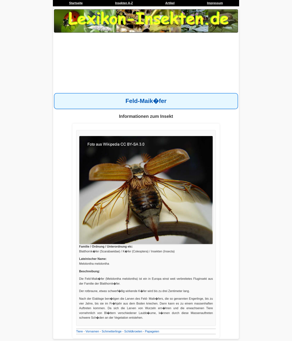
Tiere (79, 331)
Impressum (215, 3)
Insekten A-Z (124, 3)
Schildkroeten (133, 331)
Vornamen (92, 331)
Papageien (152, 331)
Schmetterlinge (112, 331)
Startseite (76, 3)
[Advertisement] (146, 63)
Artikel (170, 3)
